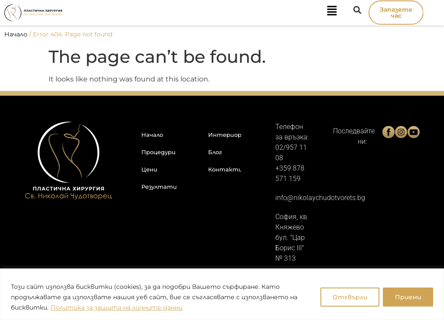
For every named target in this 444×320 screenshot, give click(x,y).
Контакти (224, 169)
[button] (208, 12)
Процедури (158, 152)
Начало (15, 34)
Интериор (224, 134)
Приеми (408, 297)
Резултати (159, 186)
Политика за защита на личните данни (117, 307)
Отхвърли (348, 297)
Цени (149, 169)
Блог (215, 152)
